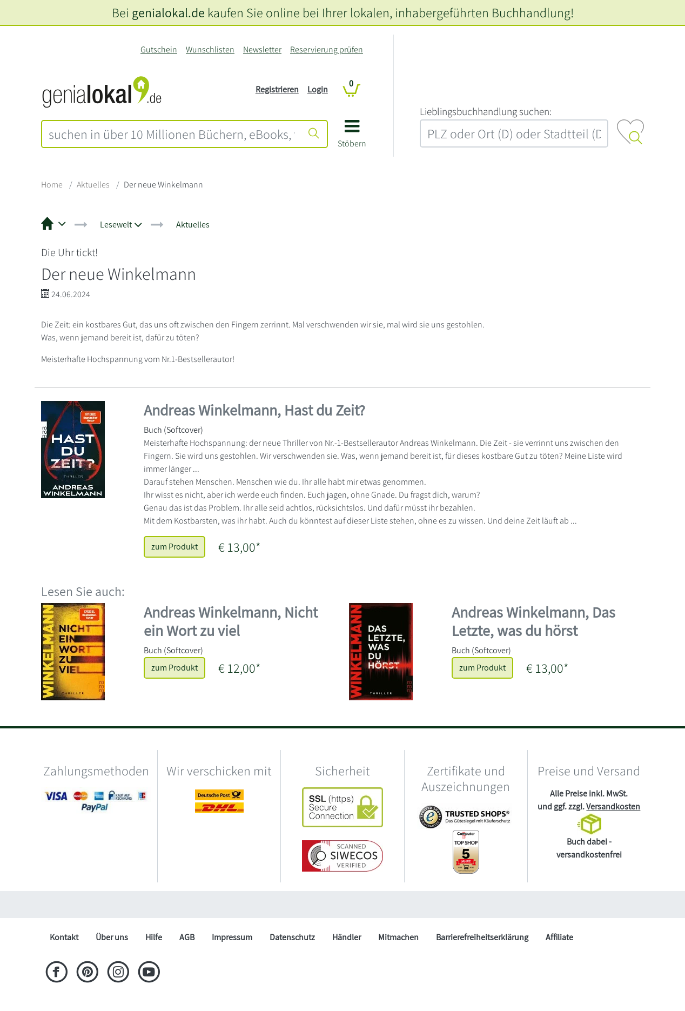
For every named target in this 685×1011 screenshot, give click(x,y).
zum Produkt (174, 546)
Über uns (112, 937)
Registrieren (277, 89)
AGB (186, 937)
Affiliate (559, 937)
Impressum (232, 937)
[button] (352, 137)
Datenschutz (292, 937)
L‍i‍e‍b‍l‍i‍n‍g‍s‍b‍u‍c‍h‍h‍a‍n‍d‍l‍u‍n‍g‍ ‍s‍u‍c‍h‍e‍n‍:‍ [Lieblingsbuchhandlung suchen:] (486, 111)
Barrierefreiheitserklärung (482, 937)
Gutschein (158, 49)
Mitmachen (398, 937)
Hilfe (153, 937)
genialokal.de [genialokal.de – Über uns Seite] (168, 12)
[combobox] (171, 134)
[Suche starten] (314, 134)
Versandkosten (613, 806)
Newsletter (262, 49)
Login (317, 89)
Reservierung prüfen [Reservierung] (326, 49)
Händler (346, 937)
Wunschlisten (210, 49)
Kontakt (64, 937)
